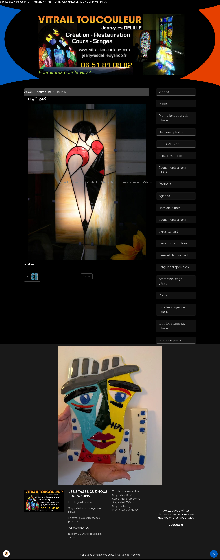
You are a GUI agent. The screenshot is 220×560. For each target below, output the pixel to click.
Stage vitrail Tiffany (123, 503)
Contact (92, 182)
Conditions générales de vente (97, 555)
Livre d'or (77, 182)
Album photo (109, 182)
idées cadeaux (130, 182)
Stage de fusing (121, 507)
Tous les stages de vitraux (126, 492)
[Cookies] (6, 553)
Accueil (63, 182)
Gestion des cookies (128, 555)
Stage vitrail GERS (122, 496)
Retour (87, 276)
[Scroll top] (214, 554)
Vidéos (147, 182)
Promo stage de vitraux (125, 510)
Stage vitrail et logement (126, 499)
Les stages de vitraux (80, 503)
